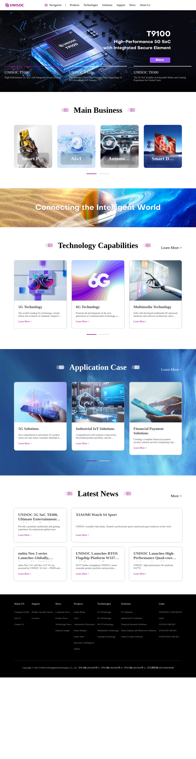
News (132, 5)
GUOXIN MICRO (167, 706)
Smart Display (80, 712)
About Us (145, 5)
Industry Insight (62, 712)
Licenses (35, 699)
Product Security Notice (42, 693)
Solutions (107, 5)
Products (74, 5)
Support (121, 5)
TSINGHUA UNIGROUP (170, 693)
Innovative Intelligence (84, 724)
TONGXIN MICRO (168, 712)
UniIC (161, 699)
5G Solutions (127, 693)
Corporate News (62, 693)
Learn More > (171, 247)
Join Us (17, 699)
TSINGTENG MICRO (169, 718)
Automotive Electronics (84, 706)
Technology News (63, 706)
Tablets (77, 730)
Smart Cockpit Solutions (132, 718)
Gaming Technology (106, 718)
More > (176, 496)
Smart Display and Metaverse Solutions (138, 712)
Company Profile (21, 693)
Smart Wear (79, 718)
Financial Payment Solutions (134, 706)
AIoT (76, 699)
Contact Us (19, 706)
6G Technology (104, 699)
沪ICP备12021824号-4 (111, 749)
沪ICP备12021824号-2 (134, 749)
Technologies (90, 5)
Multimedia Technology (108, 712)
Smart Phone (79, 693)
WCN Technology (105, 706)
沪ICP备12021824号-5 (88, 749)
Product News (61, 699)
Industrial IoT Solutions (131, 699)
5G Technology (104, 693)
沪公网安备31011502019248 (160, 749)
